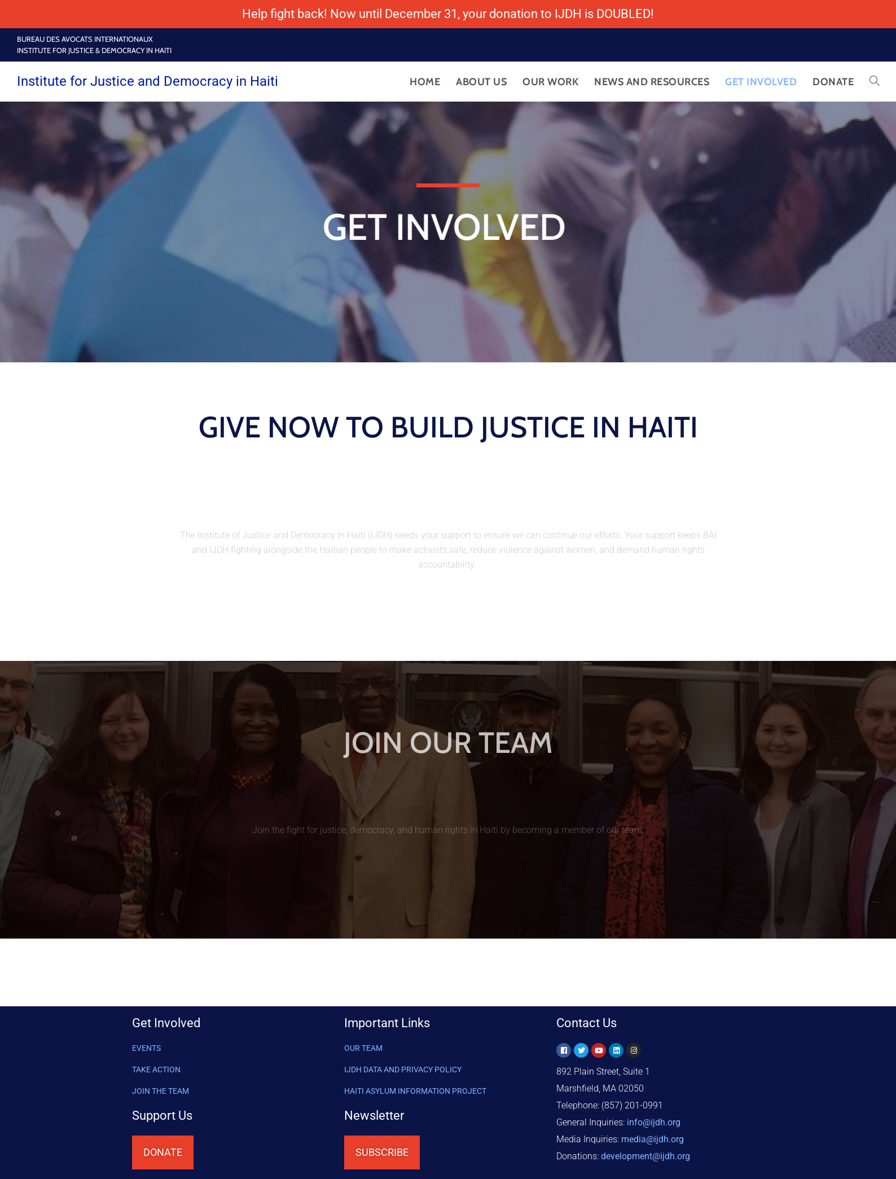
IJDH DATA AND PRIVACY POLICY (403, 1069)
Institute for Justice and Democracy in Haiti (147, 81)
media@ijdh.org (652, 1139)
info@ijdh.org (653, 1122)
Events (146, 1048)
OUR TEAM (363, 1048)
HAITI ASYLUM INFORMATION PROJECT (415, 1090)
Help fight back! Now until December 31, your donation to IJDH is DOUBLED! (448, 14)
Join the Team (160, 1090)
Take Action (156, 1069)
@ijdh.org (645, 1156)
